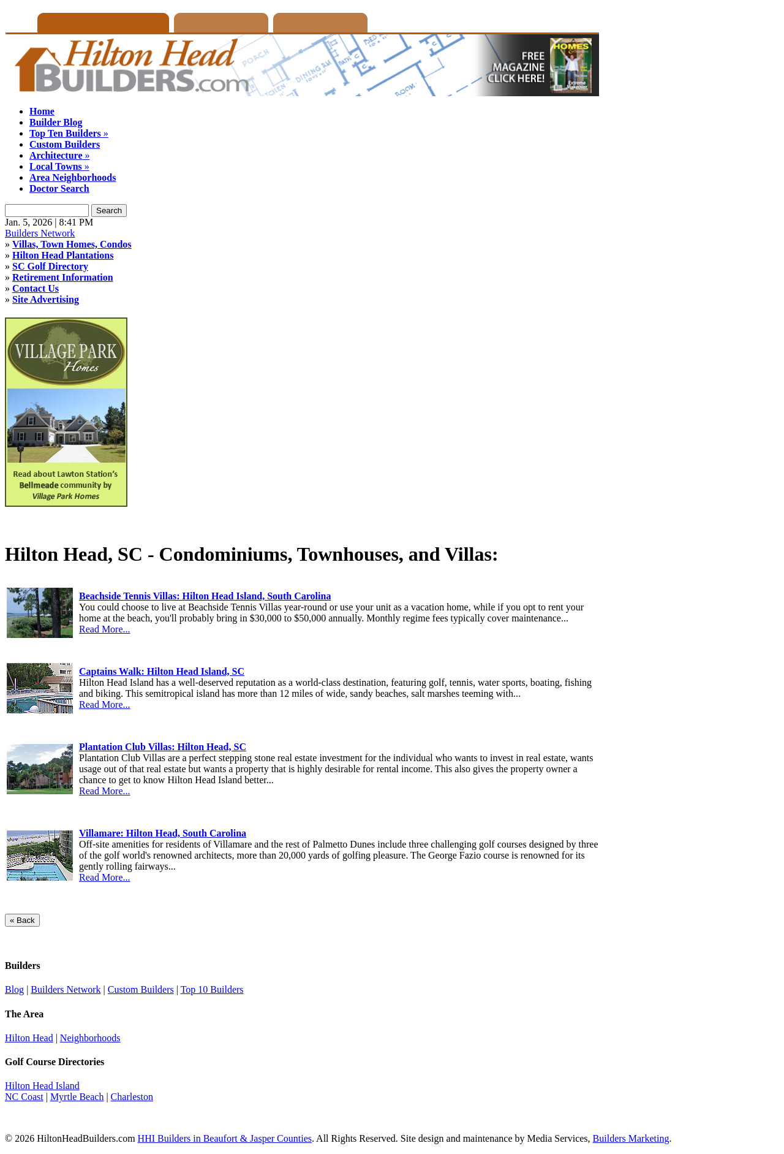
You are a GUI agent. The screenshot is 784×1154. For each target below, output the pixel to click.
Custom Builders (141, 989)
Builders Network (40, 233)
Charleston (132, 1096)
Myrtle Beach (77, 1096)
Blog (14, 989)
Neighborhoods (90, 1038)
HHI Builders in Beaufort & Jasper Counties (225, 1138)
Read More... (104, 629)
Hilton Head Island (42, 1085)
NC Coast (24, 1096)
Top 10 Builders (212, 989)
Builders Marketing (631, 1138)
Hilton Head (29, 1038)
